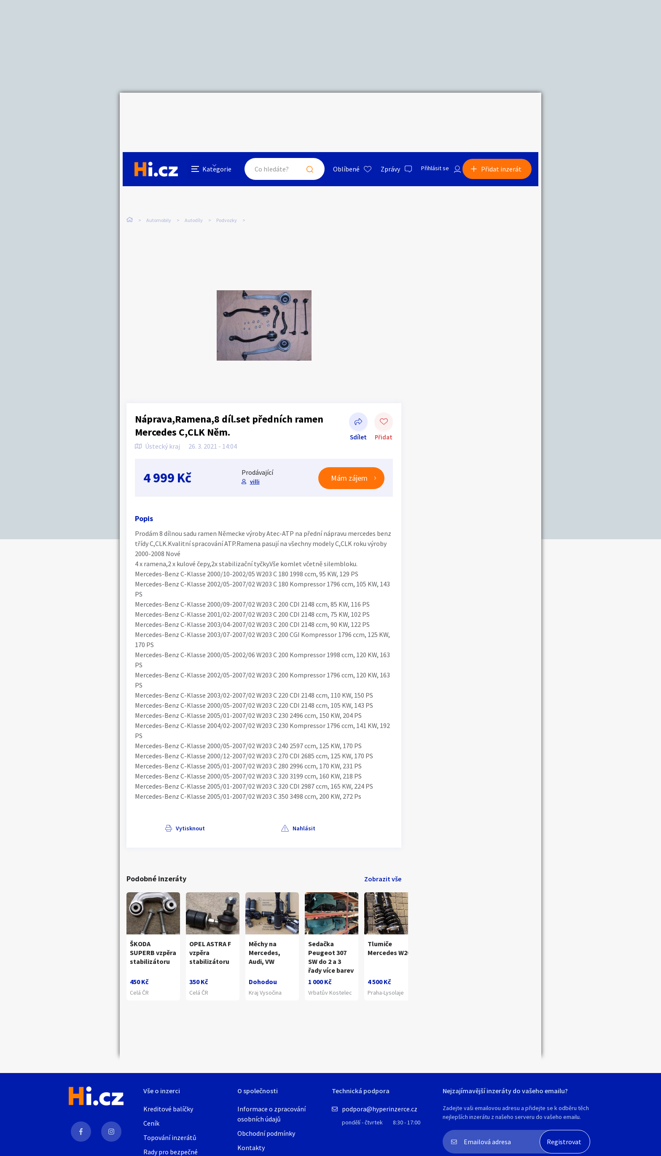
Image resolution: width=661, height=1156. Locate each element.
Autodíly (194, 177)
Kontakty (251, 1147)
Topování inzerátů (169, 1137)
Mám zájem (349, 447)
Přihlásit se (427, 111)
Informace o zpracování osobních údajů (271, 1114)
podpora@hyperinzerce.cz (379, 1109)
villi (254, 451)
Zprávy (380, 111)
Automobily (158, 177)
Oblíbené (336, 111)
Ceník (151, 1123)
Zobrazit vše (382, 848)
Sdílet (358, 392)
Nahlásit (211, 797)
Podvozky (226, 177)
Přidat (383, 392)
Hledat (300, 111)
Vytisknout (160, 797)
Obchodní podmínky (266, 1133)
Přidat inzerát (504, 111)
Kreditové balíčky (168, 1109)
